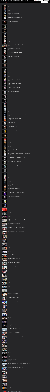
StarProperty (11, 0)
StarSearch (19, 0)
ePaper (1, 0)
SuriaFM (27, 0)
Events (5, 0)
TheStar (3, 0)
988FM (29, 0)
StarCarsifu (16, 0)
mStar (8, 0)
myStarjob (22, 0)
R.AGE (7, 0)
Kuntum (25, 0)
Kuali (23, 0)
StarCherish (14, 0)
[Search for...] (43, 2)
